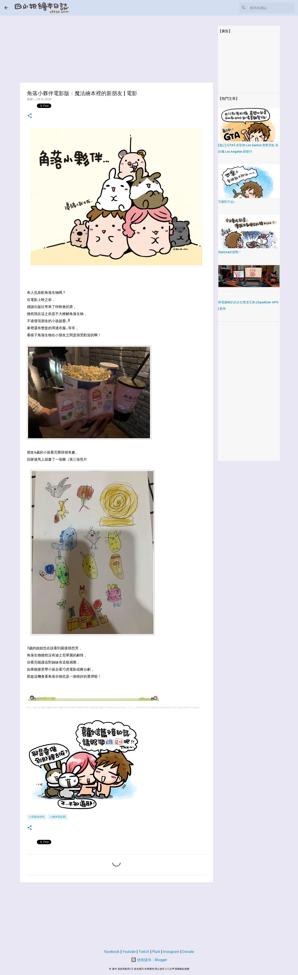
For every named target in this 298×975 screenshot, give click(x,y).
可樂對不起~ (226, 202)
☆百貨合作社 (37, 816)
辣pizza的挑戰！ (229, 252)
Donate (188, 952)
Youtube (129, 952)
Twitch (144, 952)
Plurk (156, 952)
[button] (29, 116)
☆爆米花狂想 (58, 816)
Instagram (171, 952)
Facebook (112, 952)
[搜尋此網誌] (271, 7)
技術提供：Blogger (149, 960)
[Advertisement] (116, 46)
